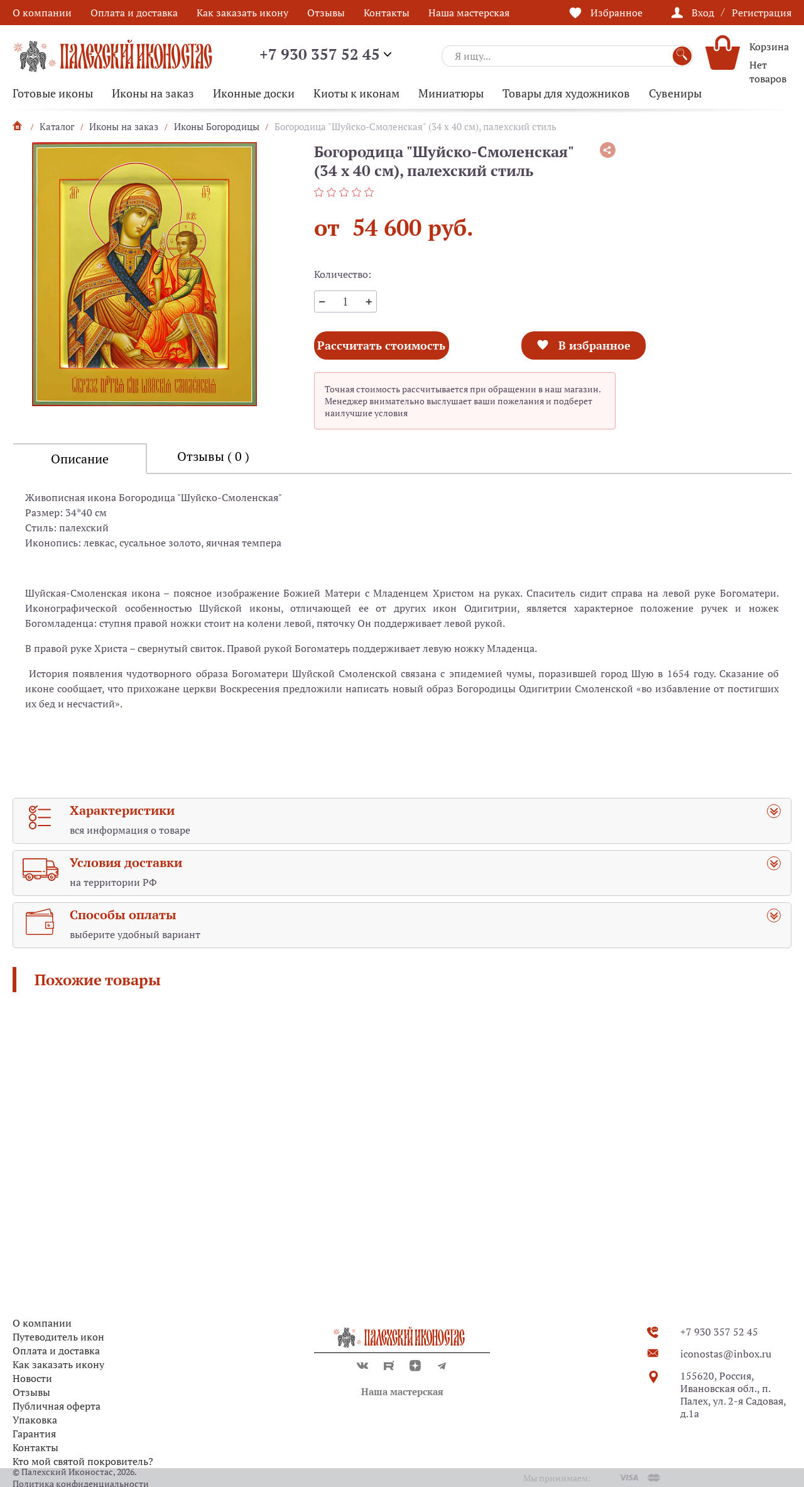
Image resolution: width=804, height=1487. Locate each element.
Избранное (616, 12)
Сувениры (675, 93)
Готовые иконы (53, 93)
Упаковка (35, 1420)
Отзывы (326, 12)
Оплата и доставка (134, 12)
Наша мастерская (468, 12)
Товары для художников (566, 93)
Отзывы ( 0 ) (213, 456)
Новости (32, 1378)
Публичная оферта (56, 1406)
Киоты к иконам (356, 93)
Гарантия (34, 1433)
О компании (42, 12)
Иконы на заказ (153, 93)
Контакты (387, 12)
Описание (80, 458)
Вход (703, 12)
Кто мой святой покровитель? (83, 1461)
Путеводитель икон (58, 1337)
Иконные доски (254, 93)
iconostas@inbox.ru (725, 1353)
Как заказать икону (242, 12)
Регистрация (761, 12)
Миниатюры (451, 93)
